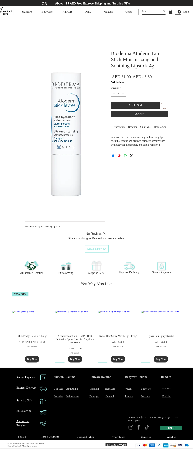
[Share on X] (131, 156)
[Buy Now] (32, 359)
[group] (96, 327)
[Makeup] (108, 12)
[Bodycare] (47, 12)
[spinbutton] (118, 93)
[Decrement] (113, 93)
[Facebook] (139, 427)
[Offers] (128, 12)
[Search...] (149, 11)
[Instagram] (131, 427)
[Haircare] (67, 12)
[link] (171, 11)
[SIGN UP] (171, 428)
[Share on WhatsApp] (125, 156)
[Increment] (123, 93)
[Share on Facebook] (113, 156)
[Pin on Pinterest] (119, 156)
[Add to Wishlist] (164, 105)
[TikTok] (146, 427)
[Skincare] (27, 12)
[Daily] (88, 12)
